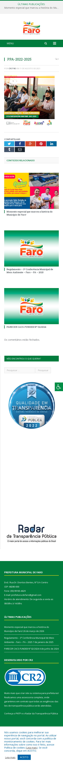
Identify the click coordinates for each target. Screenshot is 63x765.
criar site (24, 707)
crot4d (12, 82)
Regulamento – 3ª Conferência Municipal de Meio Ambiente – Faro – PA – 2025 (30, 285)
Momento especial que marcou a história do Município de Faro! (32, 7)
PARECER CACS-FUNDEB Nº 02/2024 (26, 340)
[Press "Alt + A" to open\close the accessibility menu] (59, 386)
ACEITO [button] (24, 757)
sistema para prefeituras (45, 707)
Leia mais (31, 747)
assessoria (27, 711)
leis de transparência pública (19, 719)
